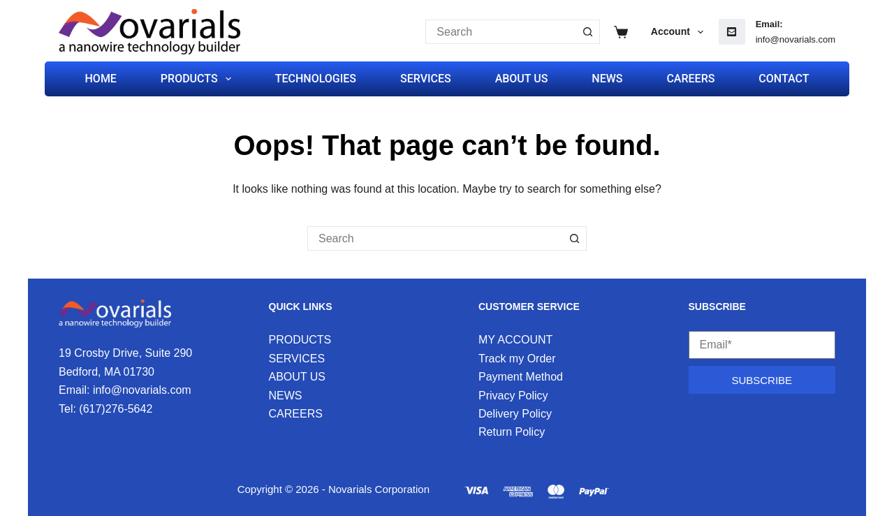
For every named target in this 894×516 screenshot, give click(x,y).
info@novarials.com (795, 39)
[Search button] (588, 32)
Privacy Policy (513, 395)
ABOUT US (521, 78)
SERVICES (425, 78)
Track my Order (517, 358)
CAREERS (690, 78)
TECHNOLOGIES (315, 78)
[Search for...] (500, 32)
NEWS (607, 78)
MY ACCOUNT (515, 340)
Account (680, 32)
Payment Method (520, 377)
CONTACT (784, 78)
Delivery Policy (515, 414)
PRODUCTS (199, 79)
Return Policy (511, 432)
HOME (101, 78)
